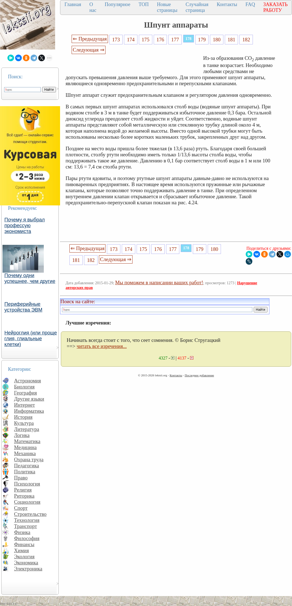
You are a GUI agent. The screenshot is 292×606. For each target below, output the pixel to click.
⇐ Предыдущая (90, 39)
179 (202, 39)
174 (131, 39)
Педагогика (26, 465)
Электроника (28, 569)
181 (231, 39)
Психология (27, 484)
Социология (27, 502)
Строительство (30, 514)
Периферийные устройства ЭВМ (23, 307)
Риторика (24, 496)
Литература (26, 429)
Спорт (21, 508)
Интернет (24, 405)
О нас (92, 7)
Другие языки (29, 399)
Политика (24, 471)
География (25, 393)
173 (116, 39)
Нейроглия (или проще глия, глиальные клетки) (30, 338)
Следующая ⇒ (88, 50)
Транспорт (25, 526)
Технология (26, 520)
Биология (24, 387)
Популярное (117, 4)
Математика (27, 441)
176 (160, 39)
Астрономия (27, 381)
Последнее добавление (199, 375)
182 (246, 39)
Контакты (227, 4)
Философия (26, 538)
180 (216, 39)
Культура (24, 423)
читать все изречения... (102, 346)
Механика (25, 453)
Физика (22, 532)
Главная (72, 4)
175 (145, 39)
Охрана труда (29, 459)
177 (175, 39)
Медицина (25, 447)
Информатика (29, 411)
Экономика (26, 562)
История (23, 417)
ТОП (144, 4)
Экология (24, 556)
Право (21, 478)
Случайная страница (197, 7)
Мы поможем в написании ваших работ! (159, 282)
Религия (23, 490)
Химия (21, 550)
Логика (21, 435)
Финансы (24, 544)
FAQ (250, 4)
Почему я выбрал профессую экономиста (24, 225)
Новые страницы (167, 7)
